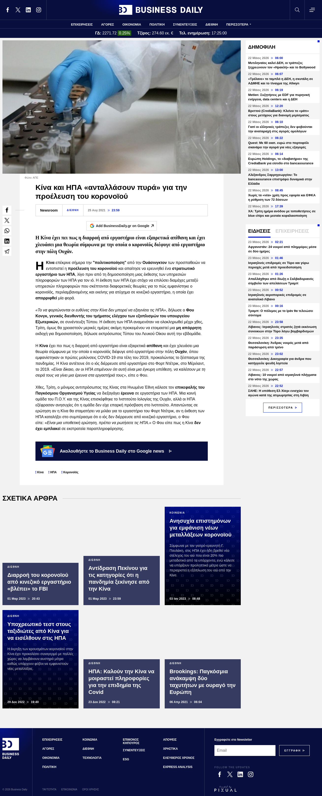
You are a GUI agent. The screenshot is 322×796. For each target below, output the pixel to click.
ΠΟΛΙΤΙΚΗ (157, 24)
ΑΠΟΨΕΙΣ (170, 739)
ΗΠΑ (53, 472)
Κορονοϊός (70, 472)
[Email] (244, 750)
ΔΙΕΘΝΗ (212, 24)
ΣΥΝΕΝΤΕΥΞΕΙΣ (185, 24)
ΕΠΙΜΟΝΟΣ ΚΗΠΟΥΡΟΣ (131, 741)
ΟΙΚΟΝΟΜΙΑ (131, 24)
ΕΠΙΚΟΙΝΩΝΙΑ (69, 789)
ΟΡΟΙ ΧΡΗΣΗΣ (90, 789)
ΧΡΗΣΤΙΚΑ (170, 748)
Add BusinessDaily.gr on (126, 225)
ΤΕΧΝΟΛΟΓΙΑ (91, 758)
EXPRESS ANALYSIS (178, 767)
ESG (126, 759)
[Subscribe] (292, 750)
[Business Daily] (10, 758)
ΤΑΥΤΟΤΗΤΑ (49, 789)
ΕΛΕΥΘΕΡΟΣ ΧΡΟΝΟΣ (178, 758)
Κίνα (40, 472)
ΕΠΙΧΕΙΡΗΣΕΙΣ (82, 24)
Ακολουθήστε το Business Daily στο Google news (106, 451)
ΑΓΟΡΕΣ (107, 24)
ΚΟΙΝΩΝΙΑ (89, 739)
